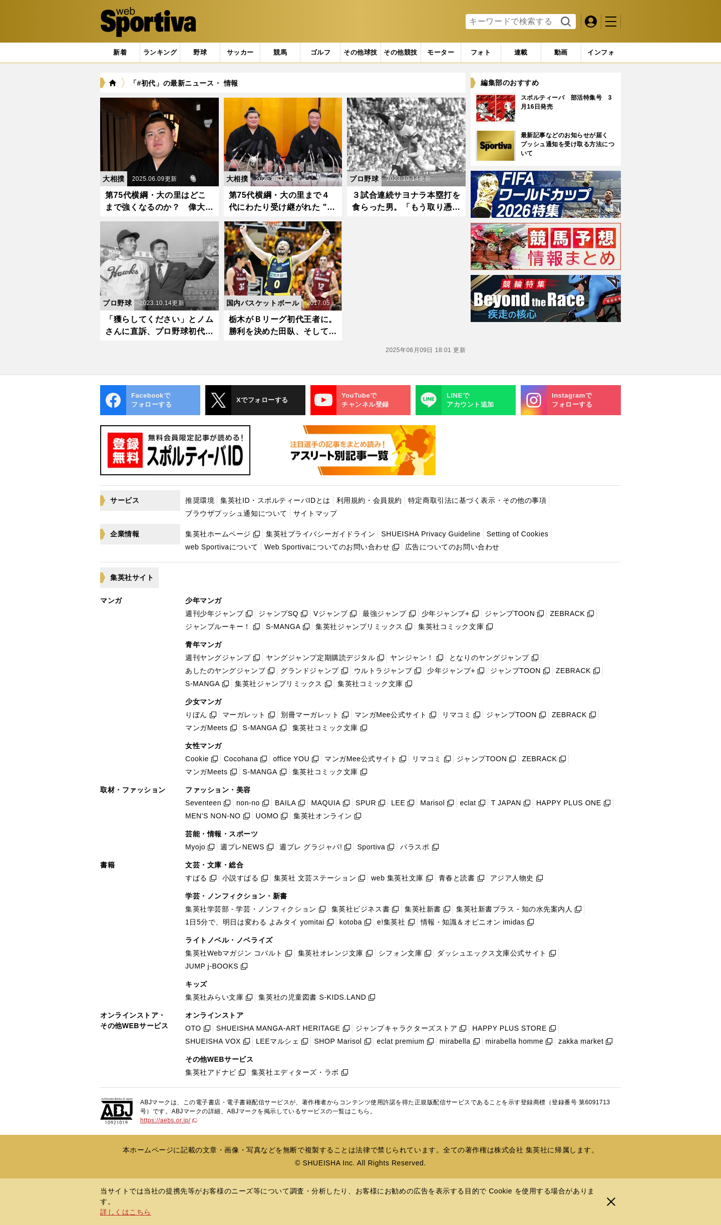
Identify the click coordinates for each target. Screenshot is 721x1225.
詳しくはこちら (125, 1212)
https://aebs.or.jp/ (168, 1120)
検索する (564, 22)
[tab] (200, 53)
